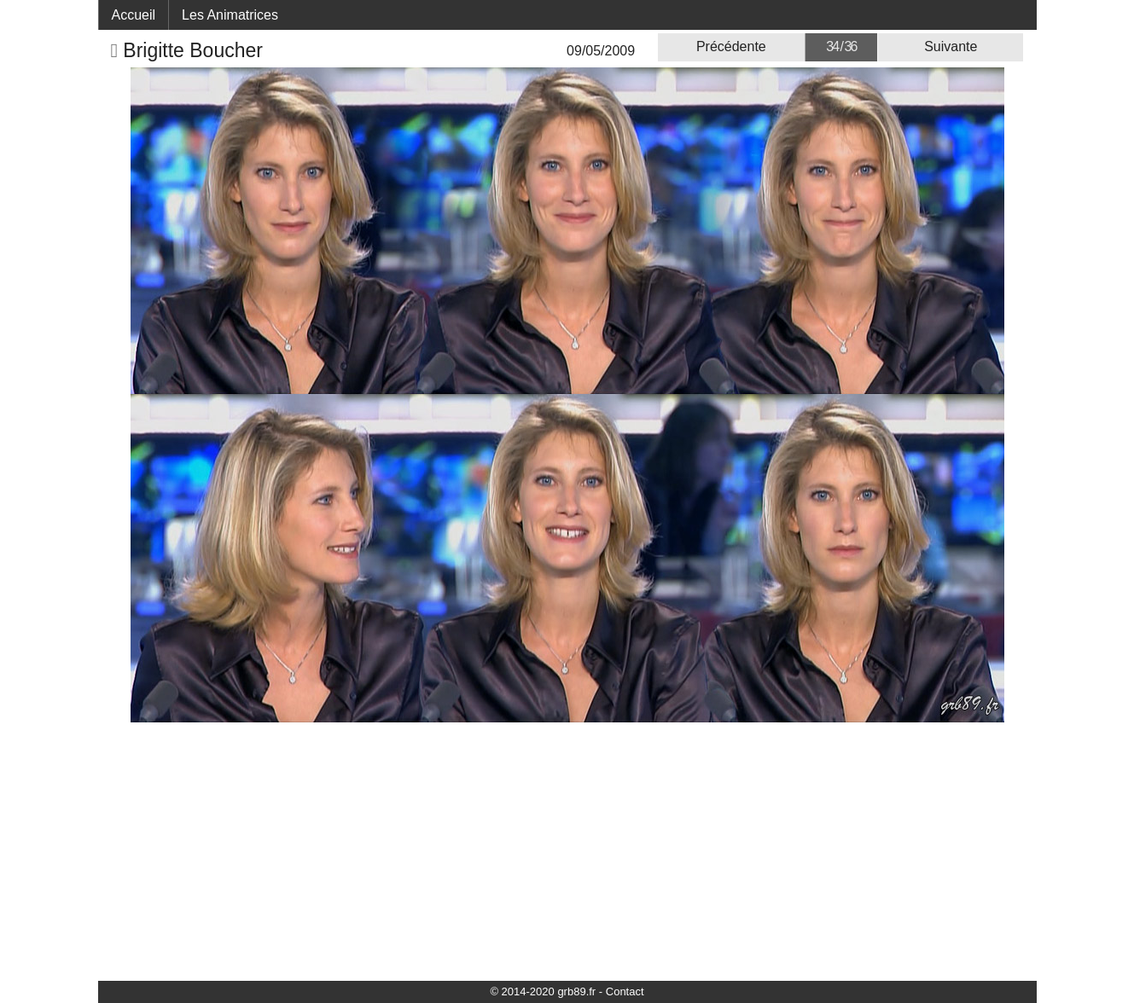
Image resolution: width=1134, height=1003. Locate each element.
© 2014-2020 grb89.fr (543, 991)
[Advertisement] (567, 850)
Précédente (731, 46)
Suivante (950, 46)
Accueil (134, 15)
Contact (625, 991)
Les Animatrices (230, 15)
